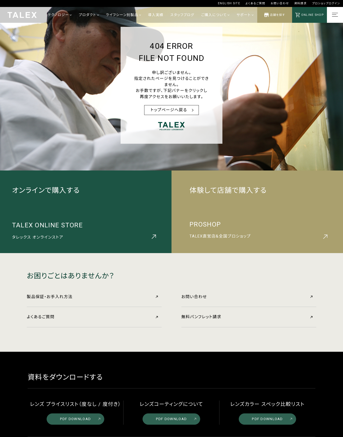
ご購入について (215, 15)
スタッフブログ (182, 15)
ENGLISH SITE (229, 3)
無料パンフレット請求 (246, 316)
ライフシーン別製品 (123, 15)
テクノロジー (60, 15)
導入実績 (155, 15)
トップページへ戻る (169, 110)
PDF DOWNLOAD (80, 419)
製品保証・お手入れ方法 (92, 296)
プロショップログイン (326, 3)
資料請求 (300, 3)
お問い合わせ (280, 3)
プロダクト (89, 15)
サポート (245, 15)
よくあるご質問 (255, 3)
